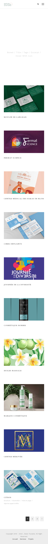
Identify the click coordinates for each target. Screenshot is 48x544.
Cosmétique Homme (15, 325)
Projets (30, 539)
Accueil (15, 539)
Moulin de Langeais (15, 117)
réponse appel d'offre (11, 503)
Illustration (16, 500)
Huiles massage (13, 371)
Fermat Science (13, 158)
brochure (7, 500)
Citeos (7, 497)
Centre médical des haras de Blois (24, 199)
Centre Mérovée (13, 457)
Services (23, 539)
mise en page (26, 500)
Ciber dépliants (13, 244)
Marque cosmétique (15, 416)
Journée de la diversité (17, 285)
